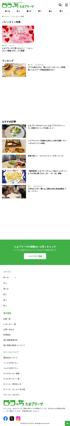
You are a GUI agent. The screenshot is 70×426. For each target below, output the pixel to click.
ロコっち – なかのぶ (11, 394)
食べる (7, 11)
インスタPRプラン (10, 363)
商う (61, 11)
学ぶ (18, 11)
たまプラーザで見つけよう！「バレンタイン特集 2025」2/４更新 (17, 49)
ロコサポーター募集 (11, 373)
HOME (6, 16)
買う (39, 11)
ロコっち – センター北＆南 (14, 389)
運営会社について (10, 357)
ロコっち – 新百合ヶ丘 (12, 384)
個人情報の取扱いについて (14, 345)
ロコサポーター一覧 (11, 379)
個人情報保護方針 (10, 340)
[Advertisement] (35, 97)
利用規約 (7, 335)
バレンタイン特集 (18, 16)
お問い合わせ (8, 329)
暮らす (29, 11)
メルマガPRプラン (10, 368)
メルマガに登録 (35, 256)
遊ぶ (50, 11)
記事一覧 (7, 319)
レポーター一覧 (9, 324)
